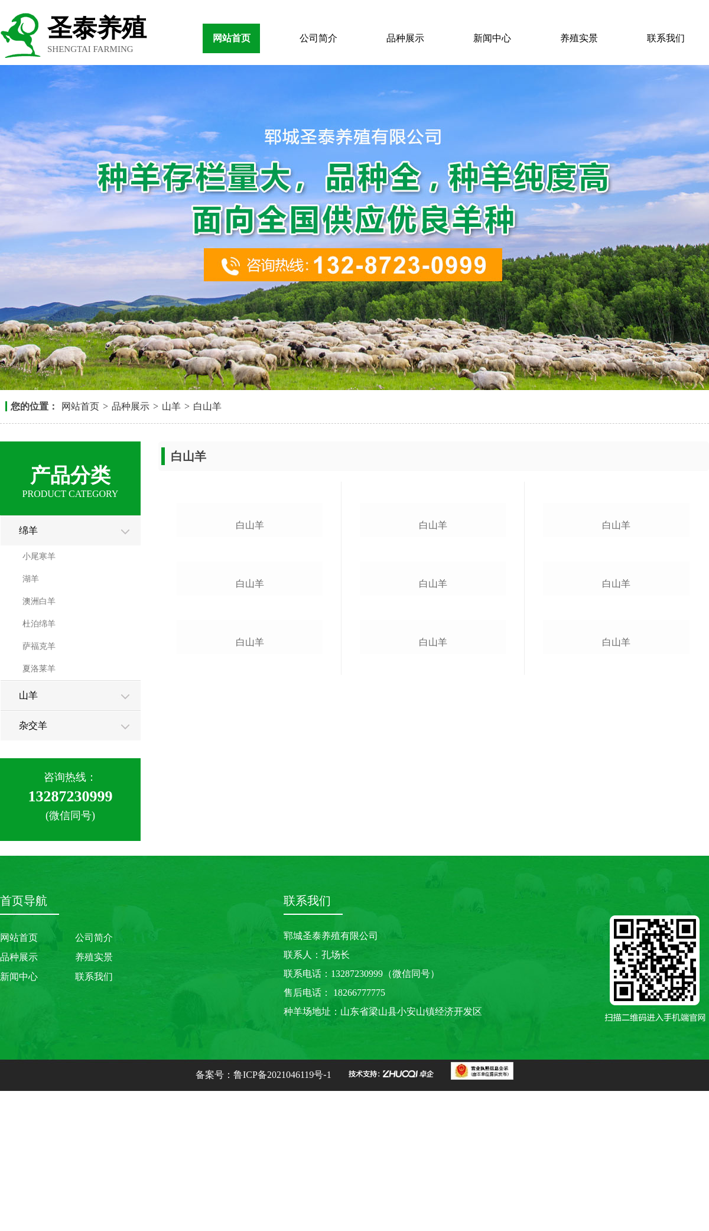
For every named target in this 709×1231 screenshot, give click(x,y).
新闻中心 (492, 38)
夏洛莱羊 (39, 668)
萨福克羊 (39, 646)
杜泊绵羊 (39, 623)
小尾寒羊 (39, 556)
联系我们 (666, 38)
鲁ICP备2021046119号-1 (282, 1212)
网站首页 (232, 38)
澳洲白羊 (39, 601)
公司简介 (318, 38)
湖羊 (30, 578)
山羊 (171, 406)
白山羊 (207, 406)
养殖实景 (579, 38)
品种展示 (405, 38)
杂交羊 (33, 725)
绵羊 (28, 530)
